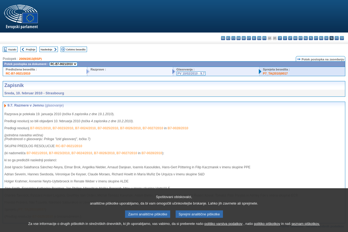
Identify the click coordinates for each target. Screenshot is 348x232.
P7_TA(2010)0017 (275, 73)
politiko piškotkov (267, 228)
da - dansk (239, 38)
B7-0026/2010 (130, 128)
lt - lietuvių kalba (290, 38)
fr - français (264, 38)
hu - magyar (295, 38)
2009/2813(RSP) (30, 58)
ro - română (321, 38)
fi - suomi (337, 38)
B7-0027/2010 (152, 128)
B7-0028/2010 (177, 128)
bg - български (223, 38)
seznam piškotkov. (305, 228)
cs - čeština (233, 38)
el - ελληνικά (254, 38)
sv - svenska (342, 38)
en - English (259, 38)
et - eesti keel (249, 38)
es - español (228, 38)
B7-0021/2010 (40, 128)
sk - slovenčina (326, 38)
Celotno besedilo (75, 49)
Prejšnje (30, 49)
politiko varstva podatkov (223, 228)
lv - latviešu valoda (285, 38)
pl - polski (311, 38)
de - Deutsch (244, 38)
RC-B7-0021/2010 (18, 73)
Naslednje (46, 49)
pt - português (316, 38)
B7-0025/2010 (108, 128)
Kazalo (12, 49)
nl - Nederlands (306, 38)
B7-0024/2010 (85, 128)
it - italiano (280, 38)
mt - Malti (301, 38)
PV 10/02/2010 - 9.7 (191, 73)
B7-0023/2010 (62, 128)
